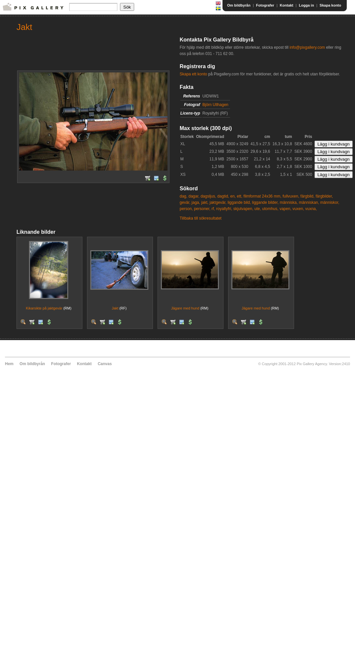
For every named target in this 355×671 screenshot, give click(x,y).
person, (186, 208)
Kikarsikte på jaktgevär (44, 308)
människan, (309, 202)
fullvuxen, (290, 196)
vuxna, (311, 208)
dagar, (194, 196)
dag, (183, 196)
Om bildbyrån (239, 5)
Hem (9, 364)
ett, (240, 196)
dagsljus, (208, 196)
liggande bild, (239, 202)
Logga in (306, 5)
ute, (257, 208)
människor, (329, 202)
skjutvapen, (243, 208)
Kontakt (286, 5)
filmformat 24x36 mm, (262, 196)
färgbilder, (324, 196)
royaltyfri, (224, 208)
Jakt (115, 308)
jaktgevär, (218, 202)
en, (233, 196)
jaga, (196, 202)
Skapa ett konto (193, 74)
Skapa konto (330, 5)
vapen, (285, 208)
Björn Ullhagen (215, 104)
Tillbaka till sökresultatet (201, 218)
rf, (213, 208)
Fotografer (265, 5)
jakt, (204, 202)
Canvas (105, 364)
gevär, (185, 202)
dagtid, (223, 196)
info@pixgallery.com (307, 47)
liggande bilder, (265, 202)
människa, (289, 202)
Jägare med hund (185, 308)
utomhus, (270, 208)
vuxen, (298, 208)
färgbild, (307, 196)
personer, (202, 208)
